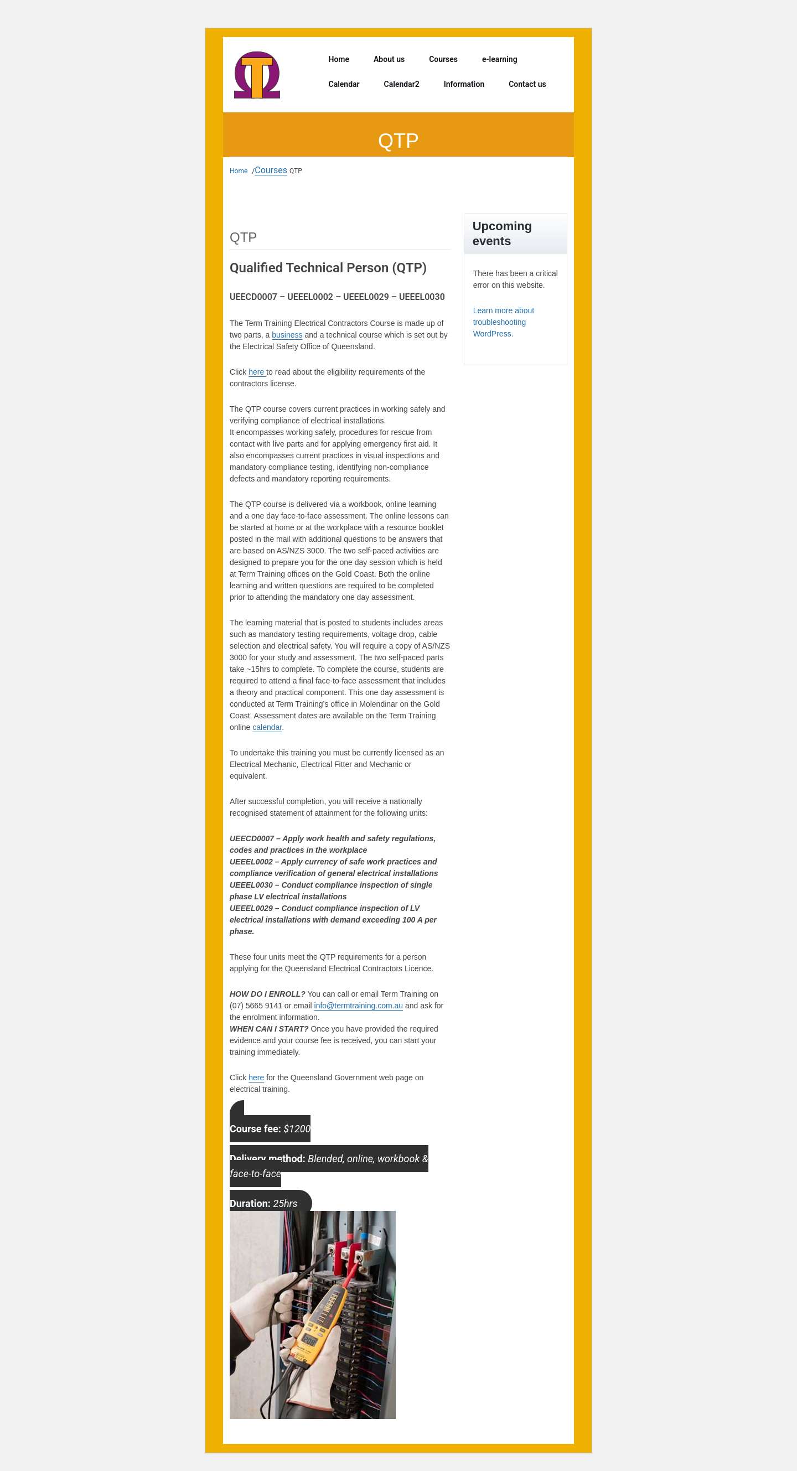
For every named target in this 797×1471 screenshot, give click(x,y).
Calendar (344, 84)
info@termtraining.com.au (358, 1005)
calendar (267, 727)
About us (389, 59)
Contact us (527, 84)
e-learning (499, 59)
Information (464, 84)
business (287, 334)
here (257, 371)
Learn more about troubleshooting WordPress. (504, 322)
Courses (443, 59)
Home (339, 59)
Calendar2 (402, 84)
